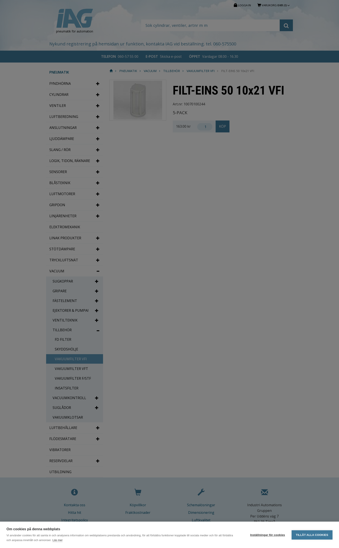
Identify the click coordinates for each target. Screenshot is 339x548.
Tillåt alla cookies (312, 535)
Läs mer (57, 540)
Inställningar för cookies (267, 535)
